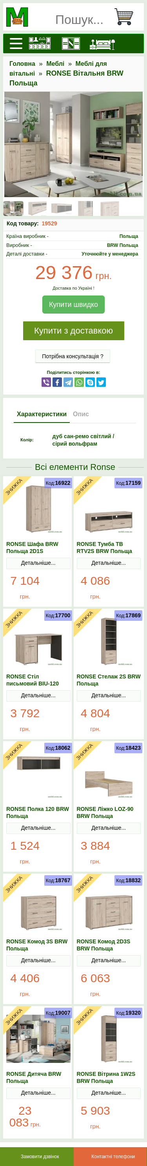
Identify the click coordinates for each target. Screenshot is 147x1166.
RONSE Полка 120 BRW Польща (37, 812)
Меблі (55, 63)
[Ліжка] (102, 43)
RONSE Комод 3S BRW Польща (36, 945)
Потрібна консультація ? (72, 356)
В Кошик (56, 587)
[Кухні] (39, 43)
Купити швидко (73, 304)
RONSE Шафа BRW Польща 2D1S (32, 547)
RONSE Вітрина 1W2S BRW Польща (106, 1077)
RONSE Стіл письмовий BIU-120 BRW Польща (32, 683)
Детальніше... (38, 563)
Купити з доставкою (73, 330)
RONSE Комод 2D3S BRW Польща (104, 945)
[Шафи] (71, 43)
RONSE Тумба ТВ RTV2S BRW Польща (104, 547)
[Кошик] (127, 17)
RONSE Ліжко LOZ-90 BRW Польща (105, 812)
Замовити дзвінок (40, 1156)
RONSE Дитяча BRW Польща (33, 1077)
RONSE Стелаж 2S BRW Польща (109, 680)
